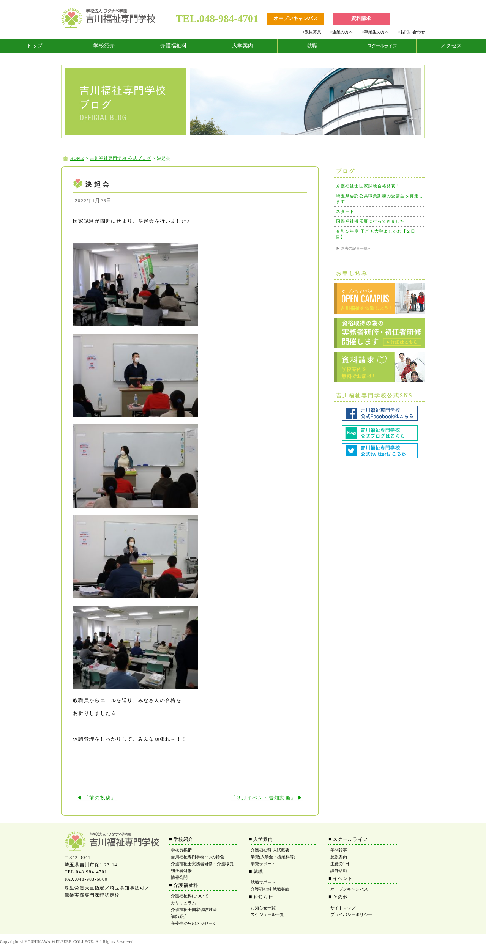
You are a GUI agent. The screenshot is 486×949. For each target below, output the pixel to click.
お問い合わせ (411, 32)
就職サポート (263, 882)
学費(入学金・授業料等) (273, 857)
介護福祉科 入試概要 (270, 850)
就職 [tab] (312, 46)
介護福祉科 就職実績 (270, 889)
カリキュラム (183, 902)
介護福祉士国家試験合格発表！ (368, 186)
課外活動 (338, 870)
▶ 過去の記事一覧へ (353, 248)
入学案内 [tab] (242, 46)
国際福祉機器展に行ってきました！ (373, 221)
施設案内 (338, 857)
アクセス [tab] (451, 46)
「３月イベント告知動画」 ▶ (267, 798)
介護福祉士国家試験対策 (194, 909)
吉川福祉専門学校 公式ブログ (120, 158)
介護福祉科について (189, 896)
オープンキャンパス (349, 889)
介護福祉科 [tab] (173, 46)
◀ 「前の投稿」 (97, 798)
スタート (345, 211)
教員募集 (311, 32)
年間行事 (338, 850)
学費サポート (263, 863)
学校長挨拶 (181, 850)
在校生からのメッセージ (194, 923)
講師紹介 (179, 916)
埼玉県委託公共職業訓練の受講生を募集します (379, 199)
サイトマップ (342, 907)
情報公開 (179, 877)
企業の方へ (341, 32)
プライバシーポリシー (351, 914)
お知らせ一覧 (263, 907)
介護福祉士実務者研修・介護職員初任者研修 (202, 867)
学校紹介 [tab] (104, 46)
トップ (35, 46)
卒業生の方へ (375, 32)
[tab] (34, 46)
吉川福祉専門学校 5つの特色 (197, 857)
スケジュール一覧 (267, 914)
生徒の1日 (339, 863)
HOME (77, 158)
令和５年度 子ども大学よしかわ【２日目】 (376, 234)
